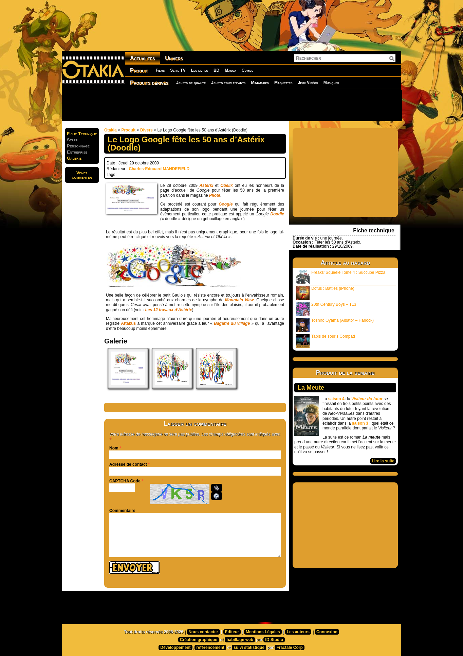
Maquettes (283, 82)
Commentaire (122, 510)
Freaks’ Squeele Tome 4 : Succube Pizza (340, 277)
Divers (146, 130)
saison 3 (360, 423)
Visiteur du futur (367, 398)
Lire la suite (383, 461)
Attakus (128, 323)
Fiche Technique (82, 133)
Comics (248, 70)
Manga (230, 70)
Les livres (199, 70)
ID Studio (274, 639)
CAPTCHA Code (125, 481)
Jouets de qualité (191, 82)
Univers (174, 58)
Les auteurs (298, 632)
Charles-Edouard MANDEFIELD (159, 168)
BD (216, 70)
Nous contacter (203, 632)
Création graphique (198, 639)
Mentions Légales (263, 632)
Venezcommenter (82, 175)
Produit (139, 70)
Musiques (331, 82)
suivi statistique (249, 647)
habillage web (239, 639)
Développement (175, 647)
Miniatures (260, 82)
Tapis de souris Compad (325, 341)
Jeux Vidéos (308, 82)
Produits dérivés (149, 83)
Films (160, 70)
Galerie (74, 158)
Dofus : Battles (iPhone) (325, 293)
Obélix (226, 185)
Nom (113, 448)
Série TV (177, 70)
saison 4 (336, 398)
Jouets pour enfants (228, 82)
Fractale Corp (289, 647)
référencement (210, 647)
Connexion (326, 632)
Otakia (110, 130)
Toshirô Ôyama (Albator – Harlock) (335, 325)
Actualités (142, 58)
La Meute (311, 387)
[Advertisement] (231, 105)
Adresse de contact (128, 464)
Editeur (232, 632)
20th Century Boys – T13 (326, 309)
